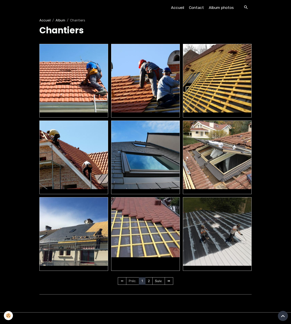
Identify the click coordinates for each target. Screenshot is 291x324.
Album (60, 20)
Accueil (177, 7)
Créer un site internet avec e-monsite (145, 300)
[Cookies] (8, 315)
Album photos (221, 7)
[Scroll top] (283, 316)
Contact (196, 7)
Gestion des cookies (146, 318)
